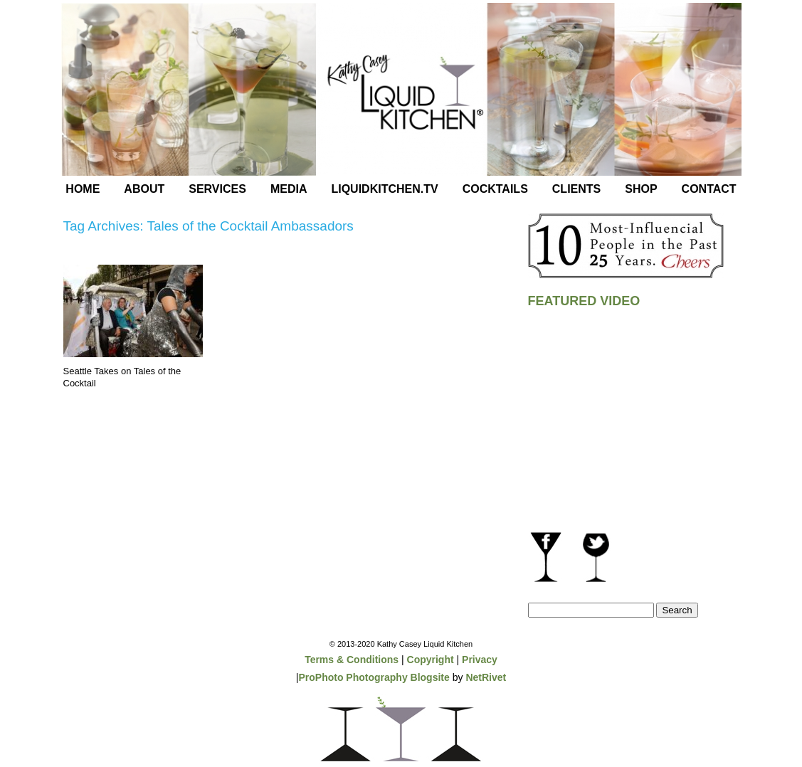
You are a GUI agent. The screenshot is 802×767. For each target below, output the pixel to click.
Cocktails (495, 189)
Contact (709, 189)
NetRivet (485, 677)
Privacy (479, 659)
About (144, 189)
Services (217, 189)
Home (82, 189)
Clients (576, 189)
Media (288, 189)
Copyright (430, 659)
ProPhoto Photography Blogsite (373, 677)
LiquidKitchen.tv (384, 189)
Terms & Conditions (352, 659)
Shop (641, 189)
